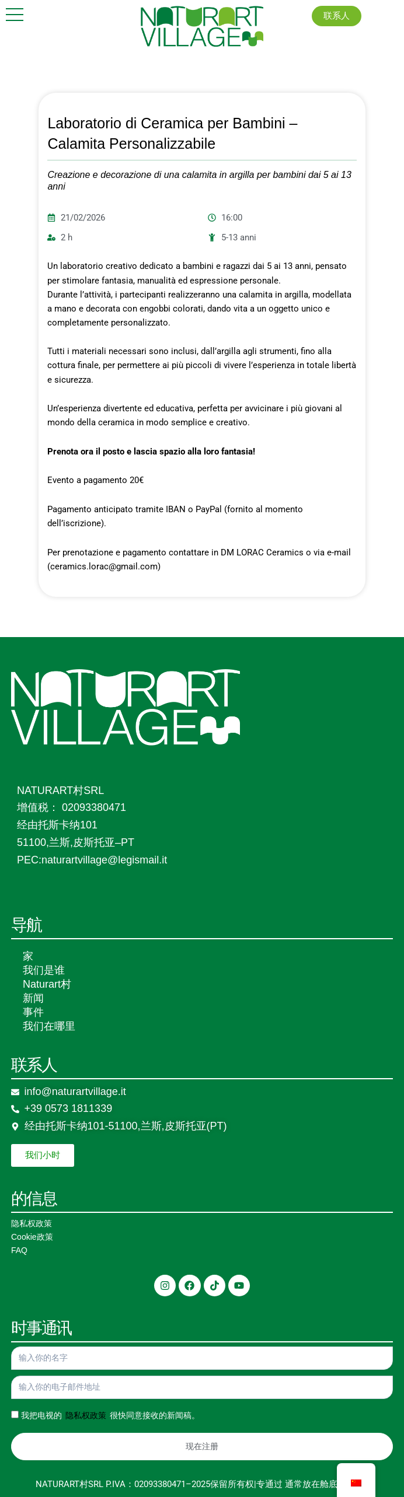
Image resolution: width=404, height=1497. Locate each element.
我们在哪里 (49, 1026)
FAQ (19, 1250)
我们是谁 (44, 970)
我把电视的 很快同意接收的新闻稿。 (110, 1415)
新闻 (33, 998)
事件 (33, 1012)
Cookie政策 (32, 1236)
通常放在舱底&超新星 (327, 1484)
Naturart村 (47, 984)
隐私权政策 (31, 1223)
